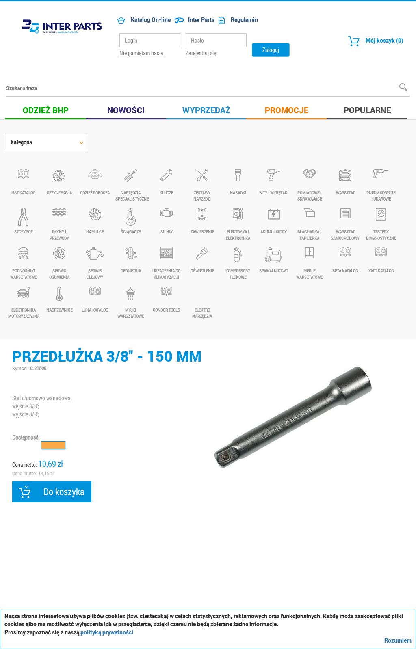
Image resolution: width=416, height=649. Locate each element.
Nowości (126, 110)
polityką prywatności (106, 632)
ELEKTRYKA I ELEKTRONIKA (238, 224)
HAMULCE (95, 221)
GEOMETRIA (130, 260)
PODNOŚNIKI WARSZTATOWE (23, 263)
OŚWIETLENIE (202, 260)
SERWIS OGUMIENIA (59, 263)
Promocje (286, 110)
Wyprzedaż (206, 110)
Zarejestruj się (201, 53)
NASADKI (238, 182)
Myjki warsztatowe (130, 303)
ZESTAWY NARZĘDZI (202, 185)
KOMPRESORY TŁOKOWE (238, 263)
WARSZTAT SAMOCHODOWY (345, 224)
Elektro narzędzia (202, 303)
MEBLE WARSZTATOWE (309, 263)
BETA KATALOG (345, 260)
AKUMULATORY (273, 221)
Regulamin (236, 20)
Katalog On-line (142, 20)
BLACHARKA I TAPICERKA (309, 224)
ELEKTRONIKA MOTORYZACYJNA (23, 303)
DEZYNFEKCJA (59, 182)
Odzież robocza (95, 182)
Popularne (367, 110)
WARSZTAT (345, 182)
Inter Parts (192, 20)
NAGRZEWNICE (59, 300)
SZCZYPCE (23, 221)
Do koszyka (51, 491)
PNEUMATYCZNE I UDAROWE (381, 185)
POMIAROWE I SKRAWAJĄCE (309, 185)
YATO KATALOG (381, 260)
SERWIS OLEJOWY (95, 263)
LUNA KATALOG (95, 300)
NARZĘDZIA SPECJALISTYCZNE (130, 185)
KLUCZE (166, 182)
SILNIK (166, 221)
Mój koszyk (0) (373, 41)
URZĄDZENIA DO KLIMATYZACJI (166, 263)
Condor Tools (166, 300)
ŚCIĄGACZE (130, 221)
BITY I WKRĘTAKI (273, 182)
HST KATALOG (23, 182)
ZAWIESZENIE (202, 221)
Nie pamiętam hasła (141, 53)
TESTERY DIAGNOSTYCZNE (381, 224)
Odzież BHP (46, 110)
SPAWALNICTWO (273, 260)
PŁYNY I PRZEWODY (59, 224)
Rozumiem (398, 640)
